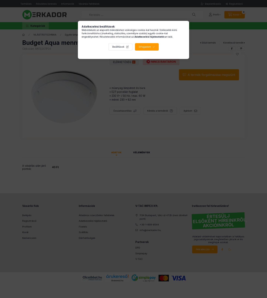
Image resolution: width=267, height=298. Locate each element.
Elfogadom (145, 46)
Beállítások (118, 46)
